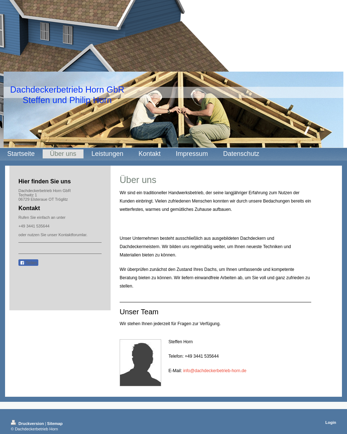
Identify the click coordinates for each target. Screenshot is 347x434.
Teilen (28, 262)
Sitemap (55, 423)
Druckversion (28, 423)
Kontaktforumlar (72, 235)
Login (330, 422)
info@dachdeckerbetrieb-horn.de (215, 370)
